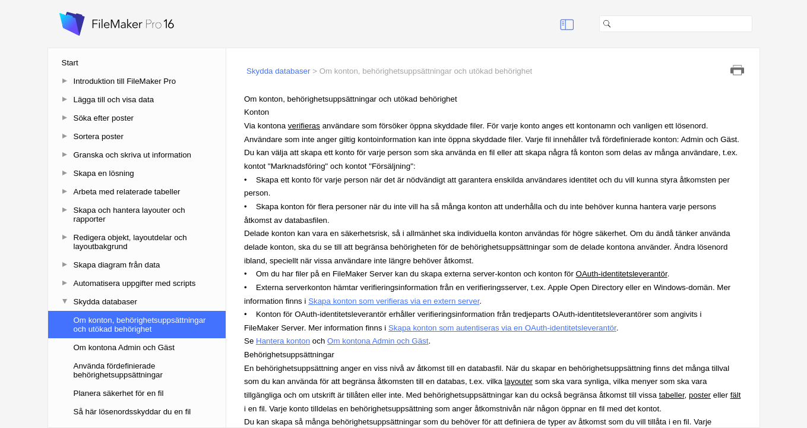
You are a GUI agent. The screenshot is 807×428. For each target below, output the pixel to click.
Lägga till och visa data (114, 99)
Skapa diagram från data (117, 264)
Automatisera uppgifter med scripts (135, 283)
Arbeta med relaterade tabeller (127, 191)
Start (70, 62)
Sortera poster (99, 136)
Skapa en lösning (104, 173)
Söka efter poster (104, 118)
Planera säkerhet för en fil (119, 393)
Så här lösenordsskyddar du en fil (132, 411)
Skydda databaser (105, 301)
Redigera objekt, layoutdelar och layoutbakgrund (130, 242)
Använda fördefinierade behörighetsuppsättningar (118, 370)
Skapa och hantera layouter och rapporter (129, 215)
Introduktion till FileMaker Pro (125, 81)
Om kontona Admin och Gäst (124, 347)
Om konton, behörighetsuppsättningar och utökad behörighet (140, 324)
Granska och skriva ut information (133, 154)
